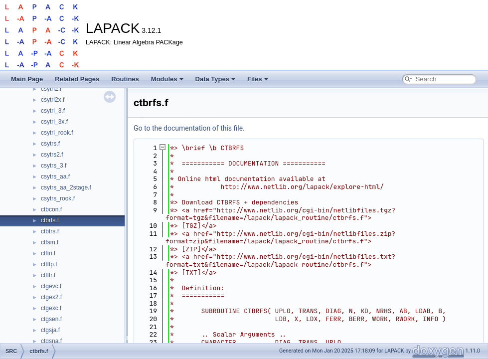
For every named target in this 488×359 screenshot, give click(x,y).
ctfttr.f (48, 275)
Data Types (215, 79)
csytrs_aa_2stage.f (66, 187)
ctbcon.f (51, 209)
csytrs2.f (52, 154)
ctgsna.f (51, 341)
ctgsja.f (50, 330)
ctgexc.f (51, 308)
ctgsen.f (51, 319)
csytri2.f (51, 88)
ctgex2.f (51, 297)
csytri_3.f (53, 110)
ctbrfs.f (50, 220)
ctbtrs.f (50, 231)
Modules (167, 79)
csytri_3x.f (54, 121)
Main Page (27, 79)
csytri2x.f (52, 99)
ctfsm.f (49, 242)
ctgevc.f (51, 286)
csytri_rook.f (57, 132)
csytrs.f (50, 143)
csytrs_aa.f (55, 176)
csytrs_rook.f (58, 198)
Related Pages (77, 79)
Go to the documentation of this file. (189, 128)
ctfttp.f (49, 264)
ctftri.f (48, 253)
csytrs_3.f (53, 165)
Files (257, 79)
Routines (125, 79)
